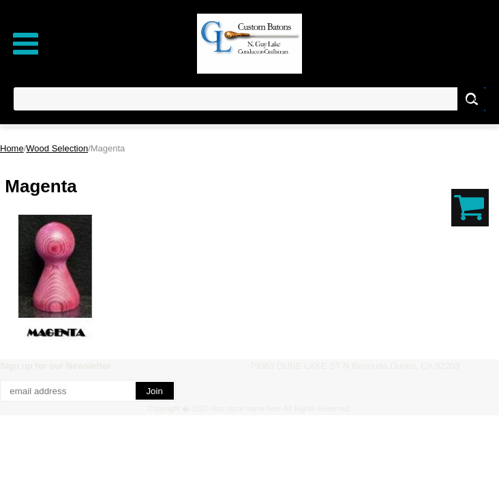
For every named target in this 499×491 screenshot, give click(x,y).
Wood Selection (57, 148)
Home (12, 148)
